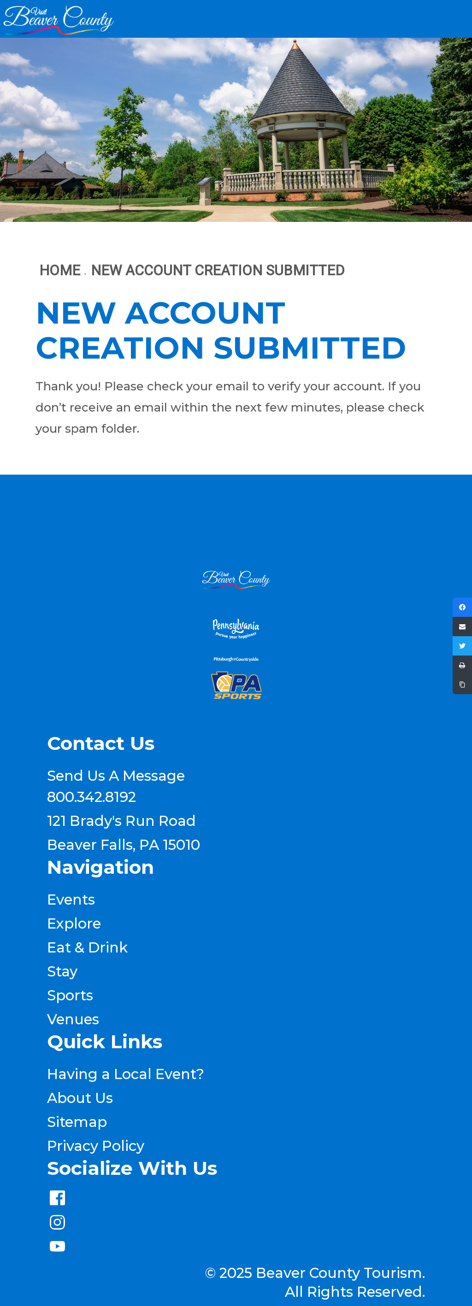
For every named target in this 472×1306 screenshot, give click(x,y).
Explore (74, 923)
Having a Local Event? (125, 1074)
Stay (62, 971)
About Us (80, 1098)
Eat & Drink (87, 947)
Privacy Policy (95, 1146)
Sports (70, 995)
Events (71, 899)
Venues (73, 1019)
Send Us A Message (116, 775)
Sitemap (77, 1122)
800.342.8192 (91, 797)
